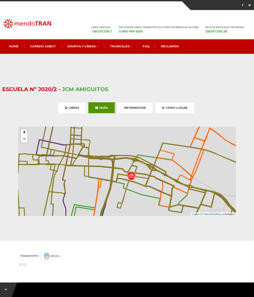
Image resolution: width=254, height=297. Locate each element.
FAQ (146, 46)
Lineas (72, 107)
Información (135, 107)
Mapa (101, 107)
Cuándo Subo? (43, 46)
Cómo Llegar (174, 107)
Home (14, 46)
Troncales (120, 46)
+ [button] (24, 132)
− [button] (24, 139)
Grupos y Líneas (82, 46)
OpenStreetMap (212, 214)
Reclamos (170, 46)
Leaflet (195, 214)
